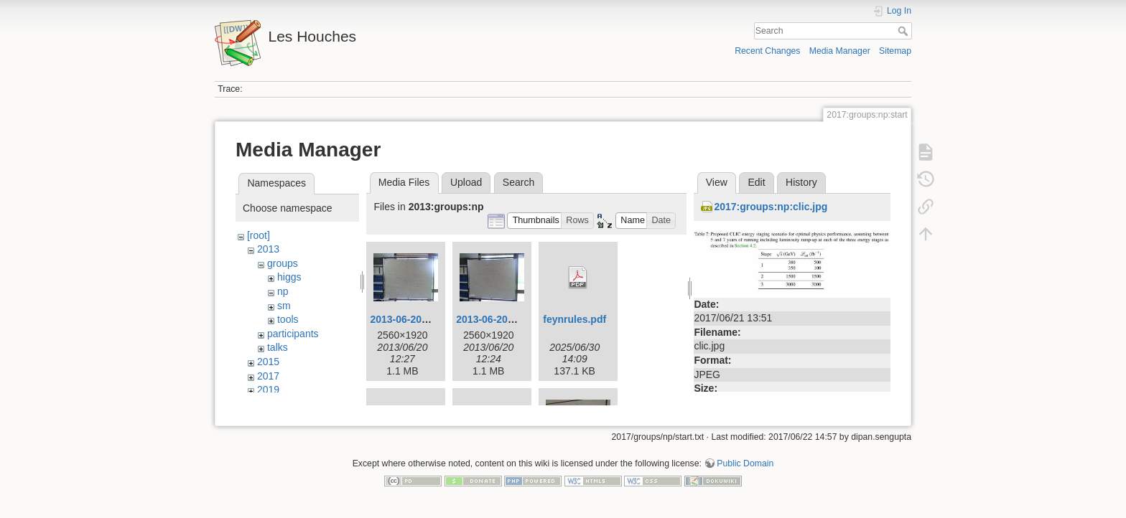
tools (288, 319)
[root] (258, 235)
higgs (289, 277)
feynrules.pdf (574, 319)
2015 (268, 361)
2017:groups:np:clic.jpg (770, 206)
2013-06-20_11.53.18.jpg (513, 319)
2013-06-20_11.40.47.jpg (427, 319)
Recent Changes (767, 51)
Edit (756, 182)
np (283, 291)
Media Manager (839, 51)
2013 (268, 249)
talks (277, 347)
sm (284, 305)
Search (904, 31)
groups (282, 263)
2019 (268, 389)
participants (293, 333)
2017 (268, 376)
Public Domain (745, 471)
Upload (466, 182)
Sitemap (895, 51)
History (801, 182)
